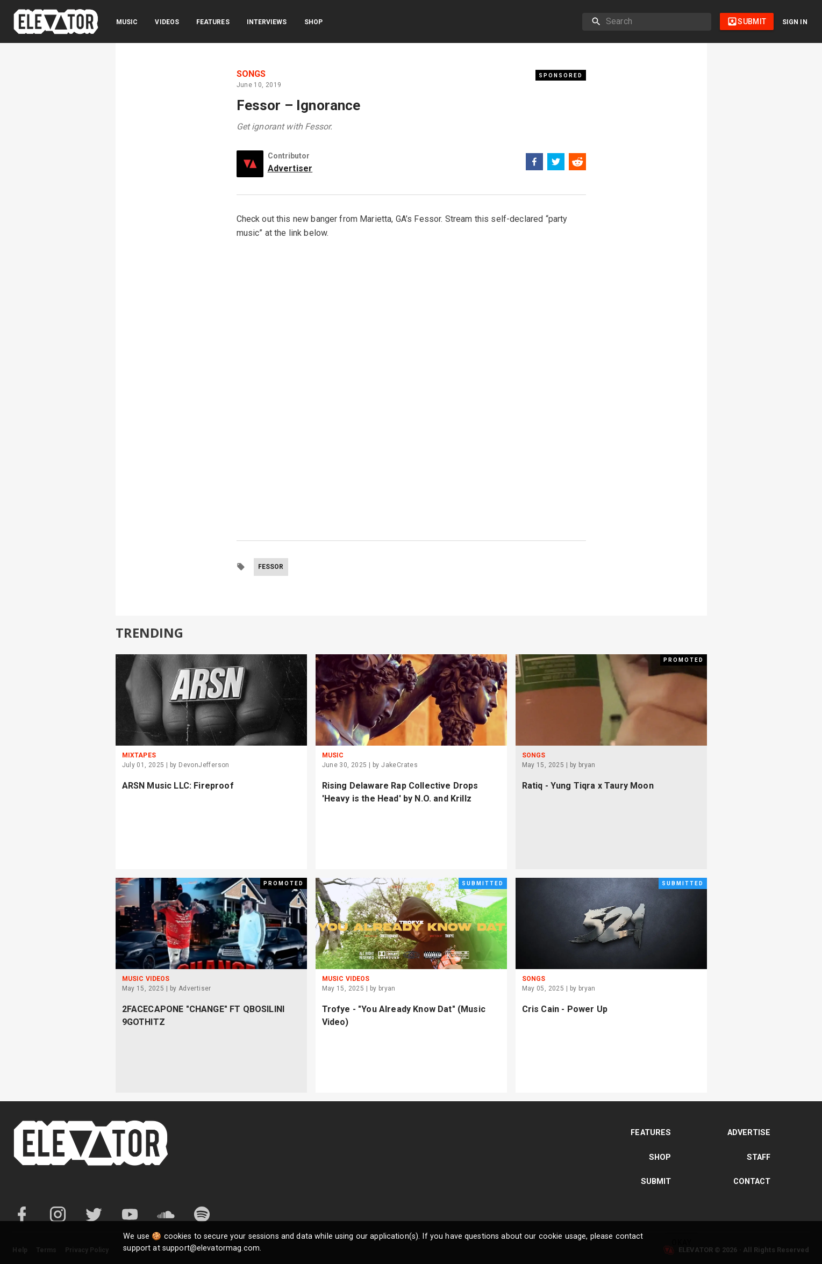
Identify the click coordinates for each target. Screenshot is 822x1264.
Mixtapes (139, 755)
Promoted (683, 660)
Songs (251, 74)
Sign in (794, 22)
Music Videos (146, 979)
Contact (752, 1181)
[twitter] (555, 163)
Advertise (749, 1132)
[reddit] (577, 163)
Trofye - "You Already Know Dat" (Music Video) (404, 1015)
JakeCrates (399, 765)
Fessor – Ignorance (299, 105)
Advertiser (290, 168)
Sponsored (561, 75)
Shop (313, 22)
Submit (656, 1181)
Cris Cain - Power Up (564, 1009)
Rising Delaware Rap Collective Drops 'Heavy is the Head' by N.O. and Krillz (400, 792)
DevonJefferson (204, 765)
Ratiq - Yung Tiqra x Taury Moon (588, 786)
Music (127, 22)
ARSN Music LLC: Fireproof (178, 786)
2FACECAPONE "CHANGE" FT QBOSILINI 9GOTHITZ (203, 1015)
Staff (759, 1157)
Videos (167, 22)
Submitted (483, 883)
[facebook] (534, 163)
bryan (587, 765)
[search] (654, 21)
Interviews (267, 22)
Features (213, 22)
